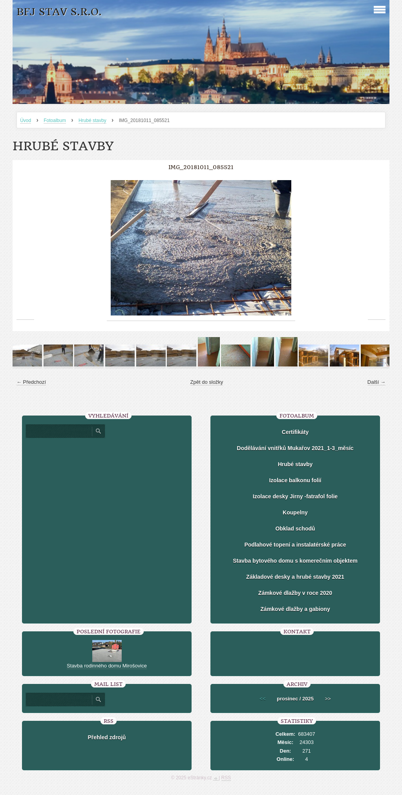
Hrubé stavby (92, 120)
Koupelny (295, 512)
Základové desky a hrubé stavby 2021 (295, 577)
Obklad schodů (295, 528)
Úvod (25, 120)
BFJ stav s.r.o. (59, 12)
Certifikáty (295, 432)
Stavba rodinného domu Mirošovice (107, 666)
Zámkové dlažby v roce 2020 (295, 593)
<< (262, 699)
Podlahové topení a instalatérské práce (295, 545)
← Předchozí (31, 382)
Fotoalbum (55, 120)
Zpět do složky (206, 382)
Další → (376, 382)
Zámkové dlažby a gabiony (295, 609)
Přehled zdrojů (107, 737)
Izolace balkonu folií (295, 480)
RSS (226, 777)
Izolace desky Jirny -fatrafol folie (295, 496)
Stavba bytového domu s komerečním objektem (295, 561)
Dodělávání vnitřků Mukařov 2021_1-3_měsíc (295, 448)
